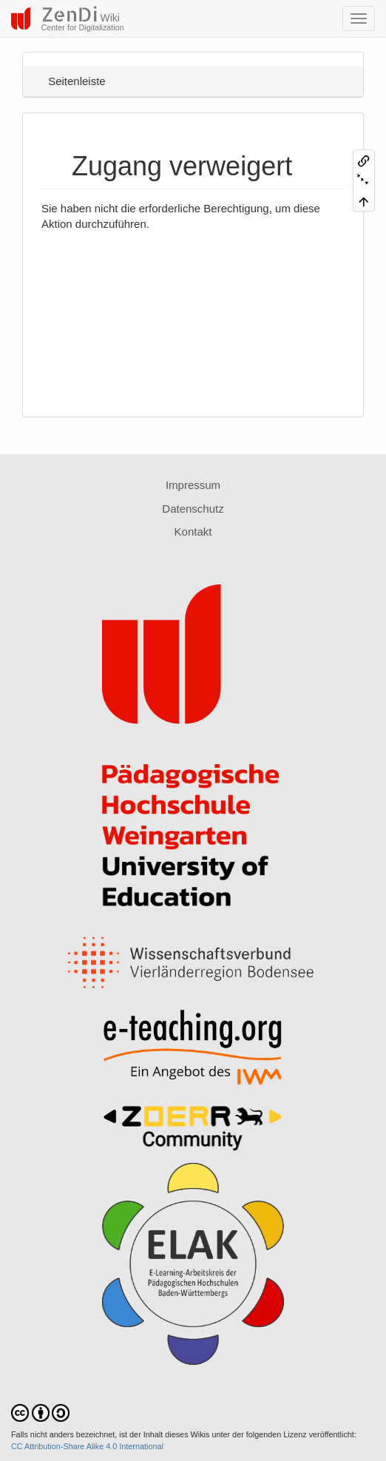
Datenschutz (192, 508)
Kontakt (193, 531)
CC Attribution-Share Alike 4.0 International (87, 1446)
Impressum (193, 485)
